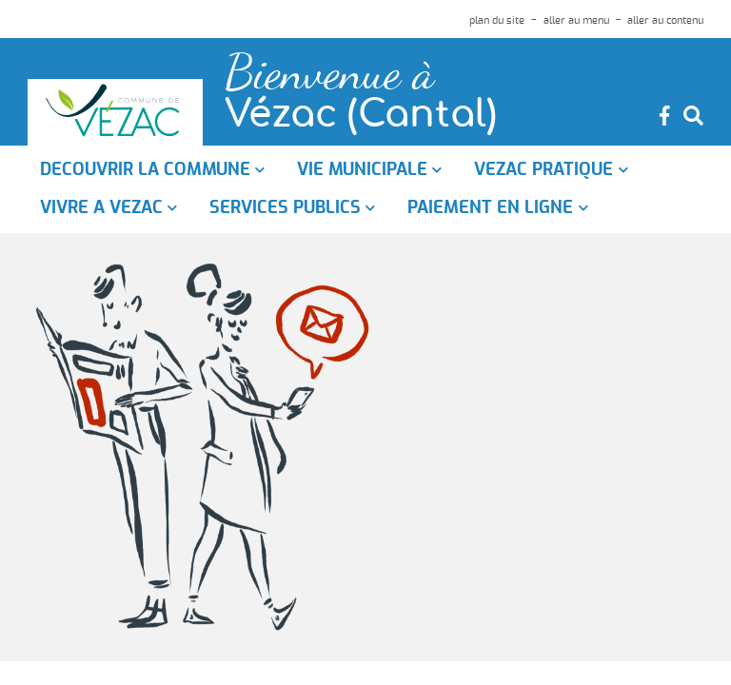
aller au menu (576, 20)
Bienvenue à (329, 73)
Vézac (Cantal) (361, 116)
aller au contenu (665, 20)
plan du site (496, 20)
